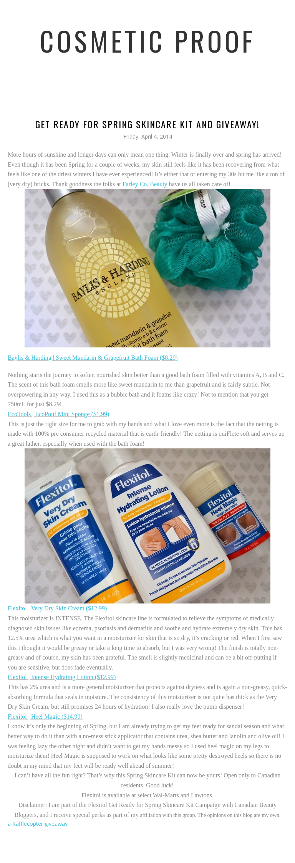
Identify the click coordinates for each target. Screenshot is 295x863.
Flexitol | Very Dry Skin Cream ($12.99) (57, 608)
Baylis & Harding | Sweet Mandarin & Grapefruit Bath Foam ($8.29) (93, 357)
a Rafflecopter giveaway (38, 823)
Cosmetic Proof (147, 40)
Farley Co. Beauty (145, 184)
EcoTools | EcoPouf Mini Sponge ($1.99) (58, 414)
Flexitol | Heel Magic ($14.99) (45, 716)
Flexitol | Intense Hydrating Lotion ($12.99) (62, 677)
